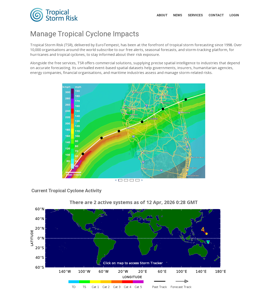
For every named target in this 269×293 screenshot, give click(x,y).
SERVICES (195, 15)
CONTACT (216, 15)
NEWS (177, 15)
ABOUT (162, 15)
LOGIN (234, 15)
